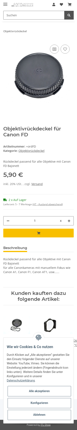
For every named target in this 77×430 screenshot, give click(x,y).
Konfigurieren (39, 403)
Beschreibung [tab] (15, 248)
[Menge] (34, 220)
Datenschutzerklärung (21, 380)
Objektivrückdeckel (31, 151)
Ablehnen (39, 414)
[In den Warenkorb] (38, 233)
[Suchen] (33, 15)
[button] (53, 4)
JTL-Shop (46, 425)
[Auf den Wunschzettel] (65, 49)
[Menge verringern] (8, 220)
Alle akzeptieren (39, 391)
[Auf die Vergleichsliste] (54, 49)
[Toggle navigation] (5, 2)
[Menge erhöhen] (69, 220)
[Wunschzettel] (61, 4)
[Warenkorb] (70, 4)
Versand (37, 184)
